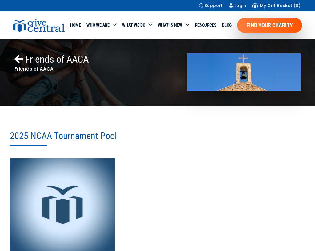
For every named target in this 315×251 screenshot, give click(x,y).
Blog (227, 25)
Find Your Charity (269, 25)
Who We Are (98, 25)
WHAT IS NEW (170, 25)
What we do (133, 25)
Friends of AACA (51, 59)
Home (75, 25)
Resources (206, 25)
